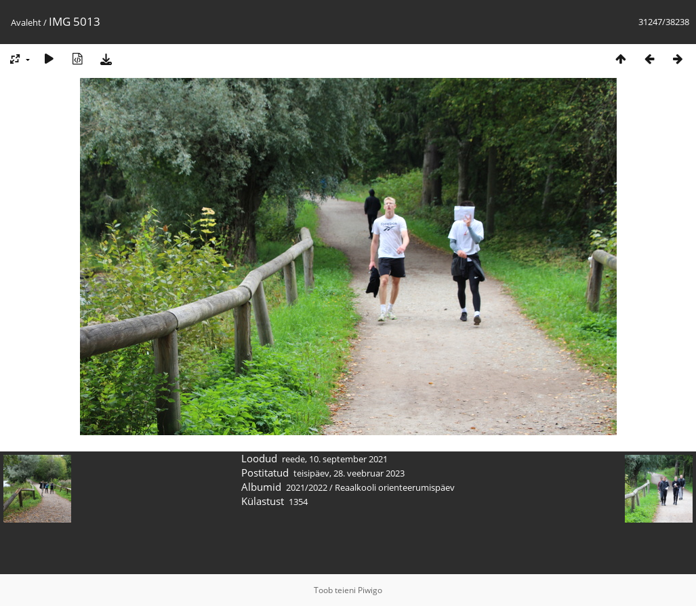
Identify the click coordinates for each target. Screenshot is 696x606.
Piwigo (370, 590)
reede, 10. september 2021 (335, 459)
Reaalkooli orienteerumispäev (395, 487)
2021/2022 (306, 487)
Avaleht (26, 22)
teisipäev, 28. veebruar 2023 (349, 473)
